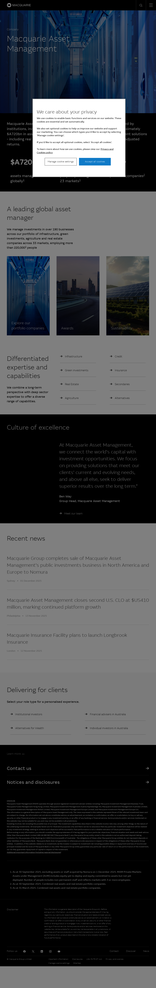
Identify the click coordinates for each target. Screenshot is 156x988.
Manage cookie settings (61, 161)
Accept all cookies (95, 161)
